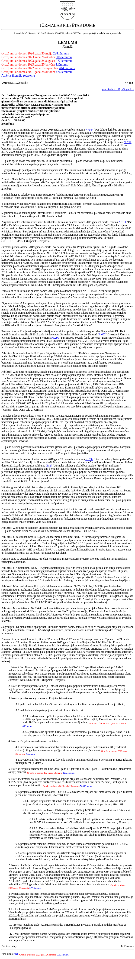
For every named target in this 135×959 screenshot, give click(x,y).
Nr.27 (49, 465)
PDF (15, 953)
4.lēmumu (61, 64)
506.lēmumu (64, 57)
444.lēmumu (67, 68)
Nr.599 (89, 459)
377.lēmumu (64, 61)
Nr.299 (127, 142)
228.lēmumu (61, 53)
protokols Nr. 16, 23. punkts (118, 89)
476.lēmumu (64, 72)
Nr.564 (89, 129)
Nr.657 (101, 334)
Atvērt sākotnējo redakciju (18, 75)
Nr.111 (122, 222)
